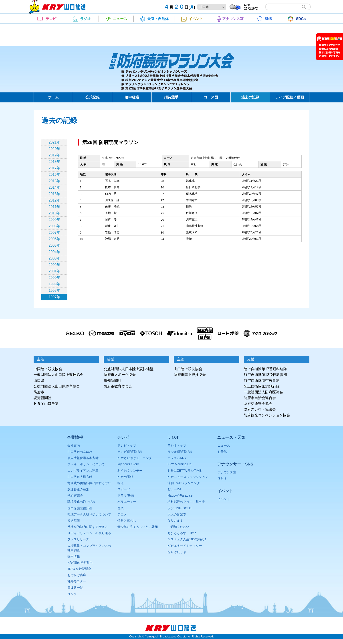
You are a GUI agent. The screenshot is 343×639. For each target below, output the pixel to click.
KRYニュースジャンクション (187, 477)
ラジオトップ (176, 445)
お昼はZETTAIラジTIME (184, 470)
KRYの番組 (125, 477)
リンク (72, 594)
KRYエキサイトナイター (184, 545)
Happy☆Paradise (179, 495)
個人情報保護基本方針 (83, 458)
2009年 (54, 220)
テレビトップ (126, 445)
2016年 (54, 174)
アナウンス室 (227, 472)
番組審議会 (75, 495)
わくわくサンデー (129, 470)
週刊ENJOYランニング (183, 483)
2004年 (54, 252)
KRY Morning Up (179, 464)
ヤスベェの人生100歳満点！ (187, 539)
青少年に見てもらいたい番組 (137, 527)
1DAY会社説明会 (79, 569)
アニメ (122, 514)
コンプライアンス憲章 (83, 470)
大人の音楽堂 (176, 514)
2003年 (54, 258)
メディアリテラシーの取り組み (89, 533)
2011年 (54, 207)
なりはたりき (176, 552)
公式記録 (92, 97)
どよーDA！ (175, 489)
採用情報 (73, 556)
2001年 (54, 271)
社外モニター (76, 581)
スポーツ (123, 489)
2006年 (54, 239)
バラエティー (126, 501)
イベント (224, 499)
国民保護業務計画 (79, 508)
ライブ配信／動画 (289, 97)
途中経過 (132, 97)
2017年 (54, 168)
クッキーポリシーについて (86, 464)
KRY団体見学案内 (80, 562)
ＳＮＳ (222, 478)
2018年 (54, 162)
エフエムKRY (176, 458)
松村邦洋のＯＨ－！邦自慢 (186, 501)
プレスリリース (78, 539)
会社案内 (73, 445)
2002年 (54, 265)
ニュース (224, 445)
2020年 (54, 149)
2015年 (54, 181)
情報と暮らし (126, 520)
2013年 (54, 194)
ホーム (53, 97)
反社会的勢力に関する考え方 (87, 527)
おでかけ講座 (76, 575)
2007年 (54, 232)
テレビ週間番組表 (129, 451)
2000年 (54, 278)
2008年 (54, 226)
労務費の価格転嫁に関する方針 (89, 483)
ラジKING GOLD (179, 508)
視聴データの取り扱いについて (89, 514)
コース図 (211, 97)
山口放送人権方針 (79, 477)
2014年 (54, 187)
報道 (120, 483)
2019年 (54, 155)
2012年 (54, 200)
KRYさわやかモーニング (134, 458)
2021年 (54, 142)
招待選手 (171, 97)
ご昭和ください (178, 527)
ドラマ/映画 (125, 495)
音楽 (120, 508)
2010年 (54, 213)
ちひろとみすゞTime (181, 533)
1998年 (54, 290)
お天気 (222, 451)
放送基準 (73, 520)
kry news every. (128, 464)
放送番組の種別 (78, 489)
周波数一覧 (75, 587)
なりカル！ (175, 520)
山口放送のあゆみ (79, 451)
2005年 (54, 245)
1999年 (54, 284)
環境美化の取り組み (81, 501)
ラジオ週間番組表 (179, 451)
